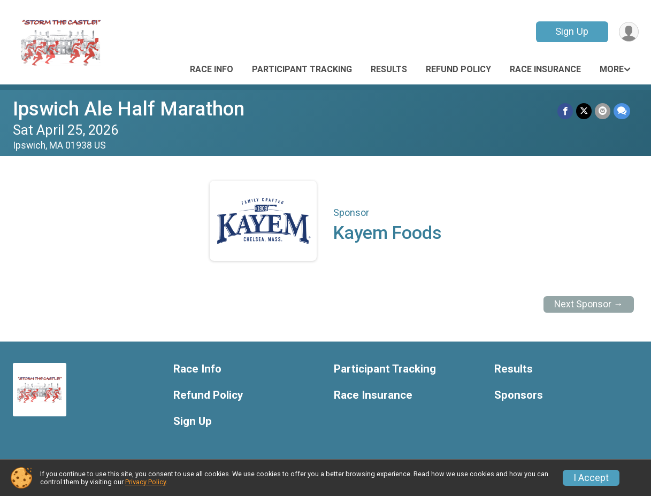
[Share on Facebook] (565, 111)
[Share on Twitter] (584, 111)
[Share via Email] (602, 111)
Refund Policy (458, 69)
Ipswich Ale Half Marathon (128, 108)
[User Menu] (629, 32)
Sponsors (518, 395)
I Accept (591, 477)
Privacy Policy (145, 482)
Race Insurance (545, 69)
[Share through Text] (622, 111)
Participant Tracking (302, 69)
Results (389, 69)
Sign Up (571, 31)
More (612, 69)
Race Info (211, 69)
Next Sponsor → (588, 304)
